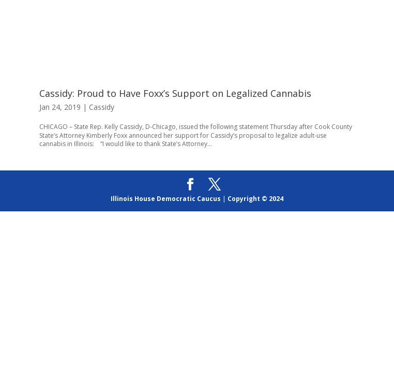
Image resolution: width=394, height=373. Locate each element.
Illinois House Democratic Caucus (166, 198)
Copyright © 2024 (255, 198)
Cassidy (101, 107)
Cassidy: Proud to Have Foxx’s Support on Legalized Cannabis (175, 93)
